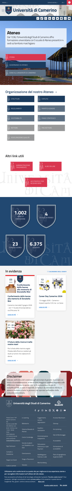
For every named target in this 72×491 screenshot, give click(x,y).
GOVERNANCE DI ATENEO (18, 65)
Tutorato (24, 465)
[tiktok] (41, 18)
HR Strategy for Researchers (37, 182)
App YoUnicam (10, 446)
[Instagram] (45, 18)
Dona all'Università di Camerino (22, 73)
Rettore (14, 128)
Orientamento (26, 453)
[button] (5, 2)
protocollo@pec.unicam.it (13, 440)
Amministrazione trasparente (42, 437)
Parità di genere (48, 108)
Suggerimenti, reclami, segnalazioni (41, 420)
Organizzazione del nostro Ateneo (31, 91)
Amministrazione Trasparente (23, 166)
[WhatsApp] (65, 18)
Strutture (15, 99)
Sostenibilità (16, 118)
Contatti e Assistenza (9, 453)
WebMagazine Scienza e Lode (42, 455)
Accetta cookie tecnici (51, 485)
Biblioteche (25, 423)
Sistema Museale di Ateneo (28, 430)
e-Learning (25, 418)
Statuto (45, 99)
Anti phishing (57, 429)
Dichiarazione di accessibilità (58, 447)
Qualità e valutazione (41, 429)
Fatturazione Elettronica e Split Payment (43, 446)
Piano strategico (49, 118)
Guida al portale (11, 466)
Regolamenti (16, 108)
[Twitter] (57, 18)
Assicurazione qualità (20, 137)
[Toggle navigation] (3, 10)
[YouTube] (69, 18)
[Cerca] (68, 10)
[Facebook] (37, 18)
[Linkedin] (49, 18)
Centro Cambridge (27, 437)
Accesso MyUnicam (59, 418)
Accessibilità (57, 441)
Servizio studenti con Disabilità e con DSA (28, 445)
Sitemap (55, 423)
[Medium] (53, 18)
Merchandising (42, 462)
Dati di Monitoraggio (59, 435)
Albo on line (50, 166)
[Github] (50, 411)
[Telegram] (61, 18)
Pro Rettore (47, 128)
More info (41, 481)
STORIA (12, 57)
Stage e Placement (28, 459)
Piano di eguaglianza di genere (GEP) (59, 455)
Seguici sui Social (11, 460)
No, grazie (63, 485)
